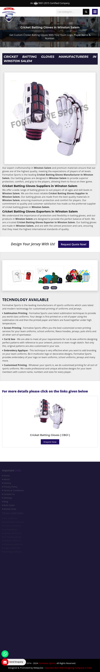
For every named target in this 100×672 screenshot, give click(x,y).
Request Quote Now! (73, 244)
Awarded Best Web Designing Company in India (68, 667)
